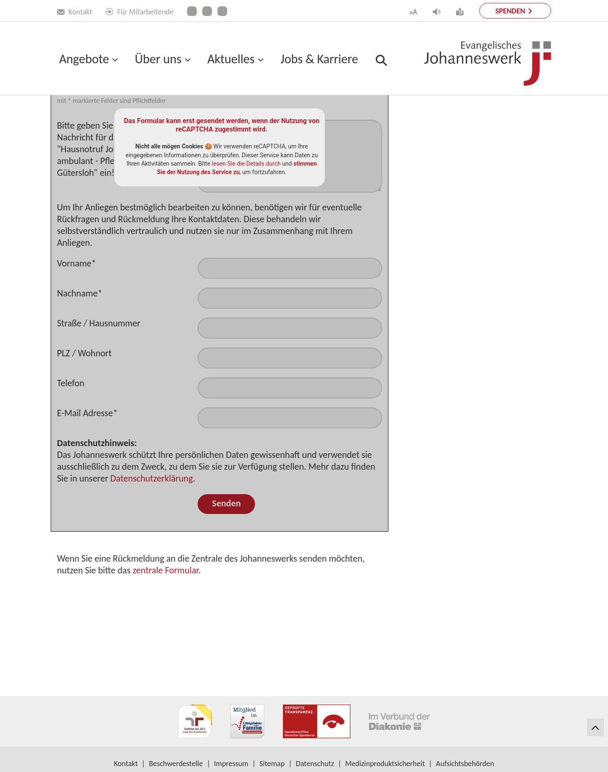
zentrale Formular (165, 643)
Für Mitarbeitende (140, 12)
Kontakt (74, 12)
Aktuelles (231, 59)
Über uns (158, 59)
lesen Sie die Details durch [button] (246, 236)
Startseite (72, 114)
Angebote (84, 59)
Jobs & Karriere (319, 59)
